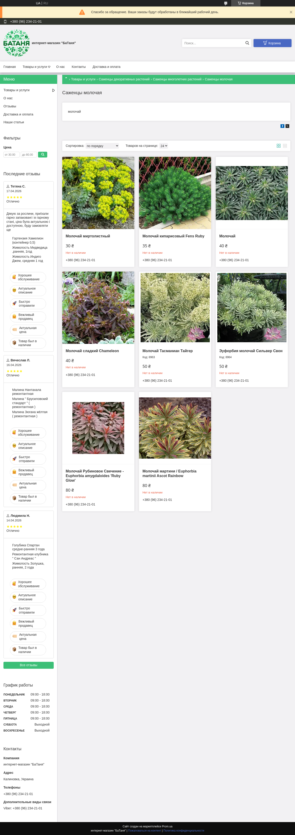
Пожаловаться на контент (144, 830)
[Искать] (247, 43)
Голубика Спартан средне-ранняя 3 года (28, 547)
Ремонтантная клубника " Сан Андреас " (30, 556)
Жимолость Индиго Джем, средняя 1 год (27, 259)
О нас (60, 67)
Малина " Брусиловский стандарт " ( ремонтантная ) (30, 403)
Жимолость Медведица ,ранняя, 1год (29, 250)
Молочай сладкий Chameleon (92, 351)
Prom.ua (167, 826)
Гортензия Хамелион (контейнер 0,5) (27, 240)
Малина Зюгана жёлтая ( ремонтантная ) (29, 414)
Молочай (227, 236)
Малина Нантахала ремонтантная (26, 392)
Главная (9, 67)
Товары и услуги (35, 67)
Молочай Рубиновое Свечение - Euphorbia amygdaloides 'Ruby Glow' (95, 475)
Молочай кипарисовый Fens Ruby (173, 236)
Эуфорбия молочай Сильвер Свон (250, 351)
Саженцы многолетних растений (177, 79)
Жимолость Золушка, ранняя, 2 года (28, 565)
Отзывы (9, 106)
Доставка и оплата (107, 67)
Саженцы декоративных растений (124, 79)
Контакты (79, 67)
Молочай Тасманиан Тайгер (167, 351)
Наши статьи (13, 122)
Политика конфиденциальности (183, 830)
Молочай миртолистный (88, 236)
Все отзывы (28, 665)
